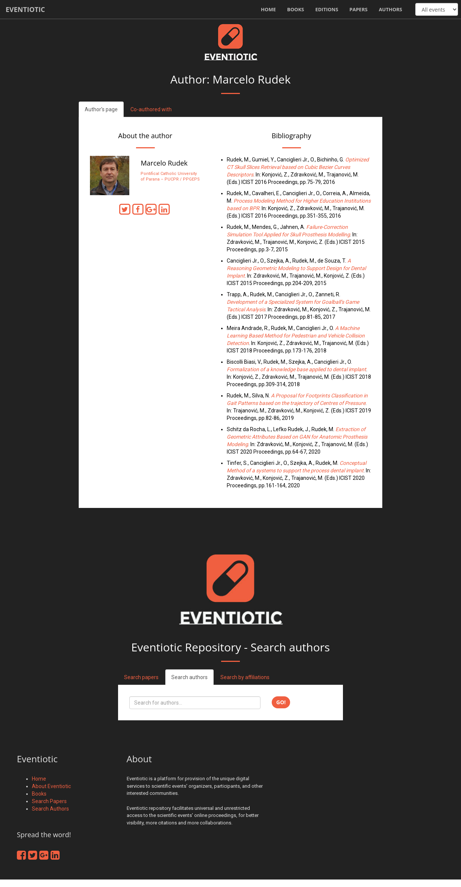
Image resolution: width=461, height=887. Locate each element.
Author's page (101, 109)
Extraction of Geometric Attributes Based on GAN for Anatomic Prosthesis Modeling (297, 436)
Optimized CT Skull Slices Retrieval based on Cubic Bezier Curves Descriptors (298, 167)
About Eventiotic (51, 786)
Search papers (141, 677)
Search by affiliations (244, 677)
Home (268, 9)
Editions (326, 9)
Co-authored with (151, 109)
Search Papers (49, 801)
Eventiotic (25, 9)
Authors (390, 9)
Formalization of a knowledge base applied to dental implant (296, 369)
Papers (358, 9)
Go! (281, 702)
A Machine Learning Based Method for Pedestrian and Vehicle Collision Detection (296, 335)
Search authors (189, 677)
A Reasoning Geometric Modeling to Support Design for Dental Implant (296, 268)
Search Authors (50, 809)
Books (295, 9)
